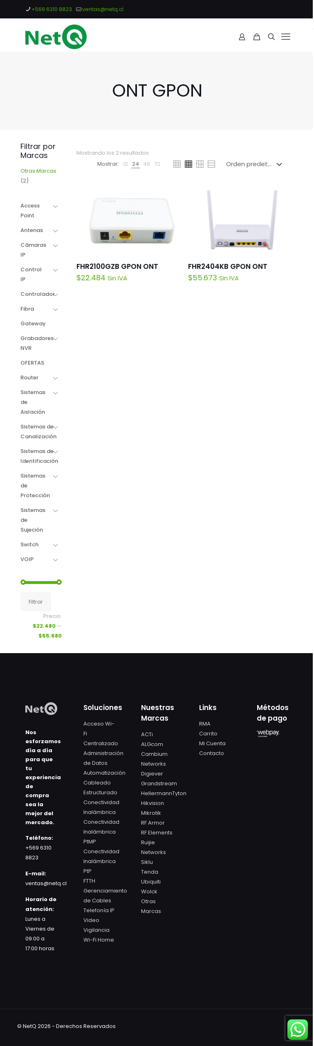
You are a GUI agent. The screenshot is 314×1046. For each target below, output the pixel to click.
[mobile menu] (286, 37)
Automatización (104, 773)
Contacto (211, 753)
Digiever (152, 774)
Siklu (147, 862)
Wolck (149, 891)
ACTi (147, 734)
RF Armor (153, 823)
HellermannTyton (163, 793)
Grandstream (159, 783)
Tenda (149, 872)
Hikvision (152, 803)
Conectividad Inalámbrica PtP (101, 861)
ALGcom (152, 744)
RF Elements (157, 832)
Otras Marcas (38, 171)
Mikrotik (151, 813)
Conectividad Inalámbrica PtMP (101, 831)
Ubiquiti (151, 882)
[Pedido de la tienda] (255, 164)
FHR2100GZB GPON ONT (117, 266)
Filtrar (36, 602)
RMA (205, 724)
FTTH (89, 881)
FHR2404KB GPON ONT (227, 266)
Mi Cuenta (212, 743)
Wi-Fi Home (98, 940)
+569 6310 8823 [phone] (51, 9)
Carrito (208, 733)
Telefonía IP (98, 910)
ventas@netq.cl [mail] (102, 9)
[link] (125, 164)
